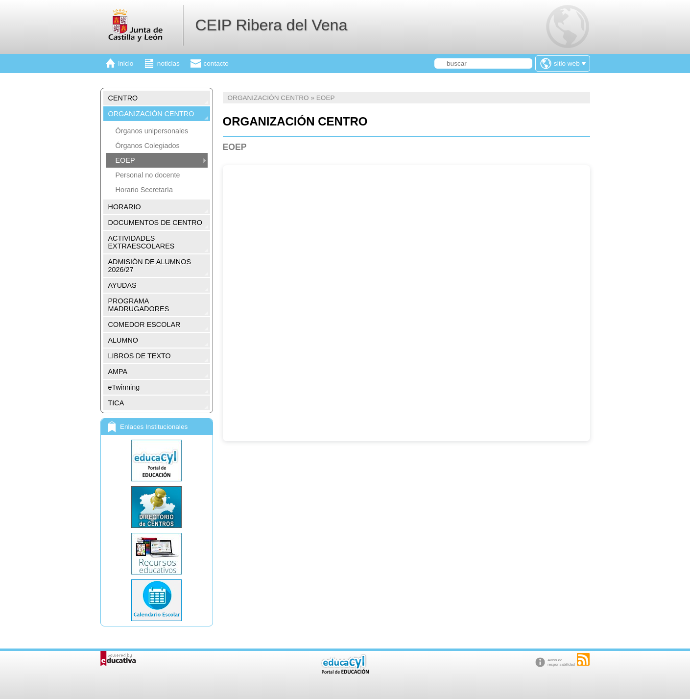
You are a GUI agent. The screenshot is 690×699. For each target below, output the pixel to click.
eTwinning (124, 387)
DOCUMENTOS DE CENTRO (155, 222)
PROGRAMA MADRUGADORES (138, 305)
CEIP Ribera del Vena (271, 25)
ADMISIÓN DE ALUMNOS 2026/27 (149, 266)
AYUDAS (122, 285)
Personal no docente (148, 175)
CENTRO (123, 98)
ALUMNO (123, 340)
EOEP (125, 160)
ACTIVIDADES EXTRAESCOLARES (141, 242)
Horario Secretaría (144, 190)
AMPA (118, 371)
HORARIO (124, 207)
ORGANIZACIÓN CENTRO (151, 114)
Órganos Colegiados (148, 146)
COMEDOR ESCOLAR (144, 324)
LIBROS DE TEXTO (139, 356)
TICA (116, 403)
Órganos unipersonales (152, 131)
